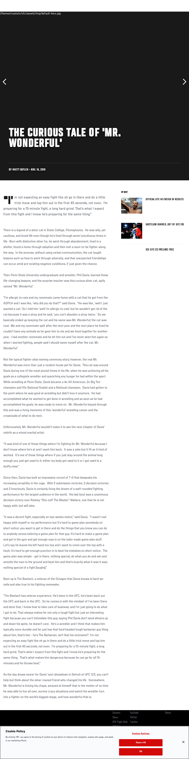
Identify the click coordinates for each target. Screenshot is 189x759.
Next (183, 82)
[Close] (183, 742)
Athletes (40, 13)
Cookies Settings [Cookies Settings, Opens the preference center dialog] (141, 734)
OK (140, 752)
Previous (6, 82)
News (53, 13)
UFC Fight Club (120, 722)
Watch (135, 13)
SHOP (168, 13)
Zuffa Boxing (152, 13)
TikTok (133, 717)
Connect (121, 13)
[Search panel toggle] (178, 13)
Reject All (141, 743)
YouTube (134, 713)
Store (115, 717)
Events (9, 13)
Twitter (134, 722)
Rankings (24, 13)
